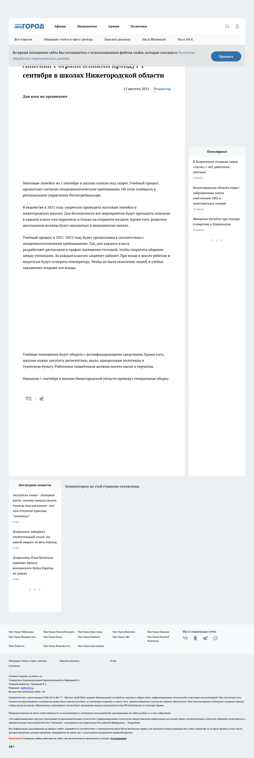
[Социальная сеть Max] (215, 638)
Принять (226, 56)
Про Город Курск (52, 636)
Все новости (23, 39)
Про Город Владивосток (56, 645)
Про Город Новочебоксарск (58, 631)
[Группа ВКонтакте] (185, 638)
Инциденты (87, 26)
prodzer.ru (82, 701)
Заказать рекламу (117, 39)
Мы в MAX (185, 39)
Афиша (60, 26)
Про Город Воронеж (124, 631)
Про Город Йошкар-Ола (22, 636)
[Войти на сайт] (237, 26)
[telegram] (43, 398)
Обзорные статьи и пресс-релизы (68, 39)
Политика (139, 26)
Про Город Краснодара (91, 645)
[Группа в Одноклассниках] (195, 638)
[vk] (28, 398)
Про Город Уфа (121, 636)
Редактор (162, 88)
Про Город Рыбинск (89, 636)
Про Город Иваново (158, 631)
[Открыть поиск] (227, 26)
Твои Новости (16, 645)
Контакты (14, 665)
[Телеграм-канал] (205, 638)
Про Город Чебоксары (21, 631)
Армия (113, 26)
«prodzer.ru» (35, 676)
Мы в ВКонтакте (154, 39)
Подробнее (134, 722)
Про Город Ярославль (90, 631)
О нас (113, 660)
